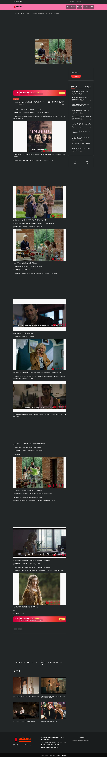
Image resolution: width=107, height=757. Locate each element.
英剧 (15, 629)
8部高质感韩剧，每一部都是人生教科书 (81, 143)
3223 (61, 104)
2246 (81, 107)
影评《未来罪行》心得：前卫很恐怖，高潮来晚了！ (25, 721)
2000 (81, 94)
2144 (81, 119)
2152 (81, 133)
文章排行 (71, 6)
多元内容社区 (87, 740)
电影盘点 (78, 6)
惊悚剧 (20, 629)
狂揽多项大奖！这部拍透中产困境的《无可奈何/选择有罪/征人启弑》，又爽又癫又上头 (81, 125)
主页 (66, 6)
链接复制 (76, 76)
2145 (81, 140)
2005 (81, 100)
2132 (81, 151)
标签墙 (91, 6)
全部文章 (23, 14)
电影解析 (85, 6)
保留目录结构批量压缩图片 (78, 740)
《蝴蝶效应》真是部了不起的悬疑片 (49, 721)
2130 (80, 145)
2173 (81, 113)
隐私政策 (59, 755)
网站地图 (70, 1)
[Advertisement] (56, 25)
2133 (81, 127)
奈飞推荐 (16, 13)
